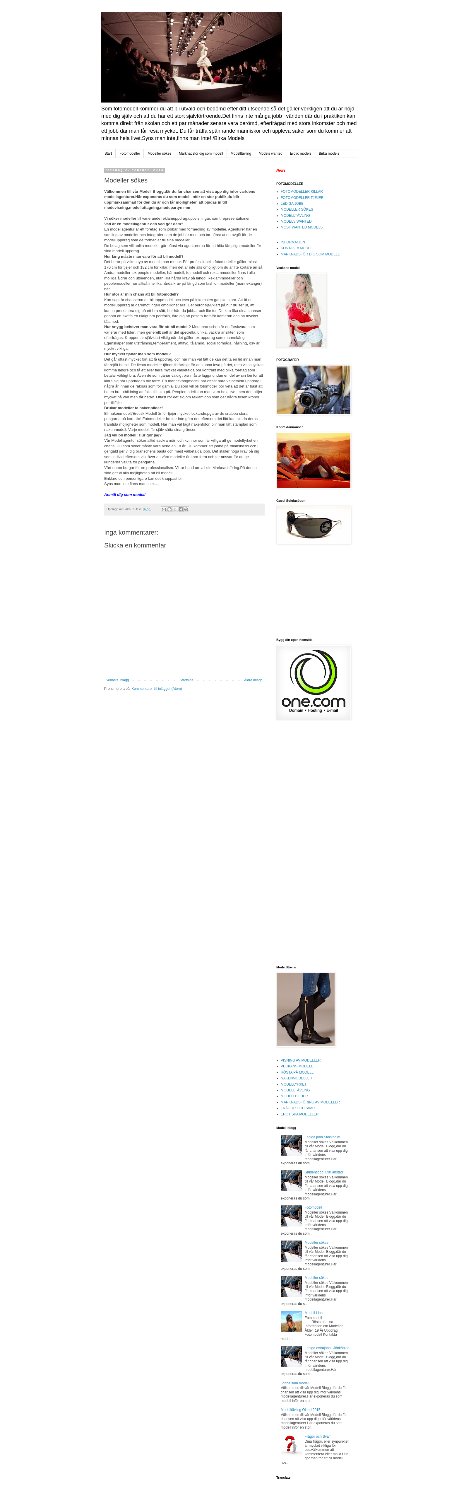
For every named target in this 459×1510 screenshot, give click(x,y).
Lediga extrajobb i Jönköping (327, 1348)
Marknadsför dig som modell (201, 153)
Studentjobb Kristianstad (324, 1172)
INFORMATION (293, 242)
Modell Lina (314, 1313)
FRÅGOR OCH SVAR (298, 1108)
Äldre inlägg (253, 680)
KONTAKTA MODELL (297, 248)
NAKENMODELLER (296, 1078)
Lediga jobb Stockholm (322, 1137)
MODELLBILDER (294, 1096)
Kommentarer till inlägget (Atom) (156, 689)
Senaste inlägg (117, 680)
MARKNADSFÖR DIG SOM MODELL (310, 254)
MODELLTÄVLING (295, 216)
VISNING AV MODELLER (301, 1060)
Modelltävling (241, 153)
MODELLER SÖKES (297, 209)
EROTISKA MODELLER (299, 1114)
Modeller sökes (159, 153)
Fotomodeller (129, 153)
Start (108, 153)
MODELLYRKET (293, 1084)
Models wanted (270, 153)
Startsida (186, 680)
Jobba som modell (295, 1383)
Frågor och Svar (317, 1436)
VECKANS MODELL (297, 1066)
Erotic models (300, 153)
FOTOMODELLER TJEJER (302, 198)
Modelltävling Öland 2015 (300, 1410)
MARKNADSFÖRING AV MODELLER (310, 1102)
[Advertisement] (313, 591)
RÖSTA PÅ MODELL (297, 1072)
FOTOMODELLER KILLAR (302, 192)
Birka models (329, 153)
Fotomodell (313, 1207)
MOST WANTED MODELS (302, 227)
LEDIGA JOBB (292, 204)
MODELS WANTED (296, 221)
